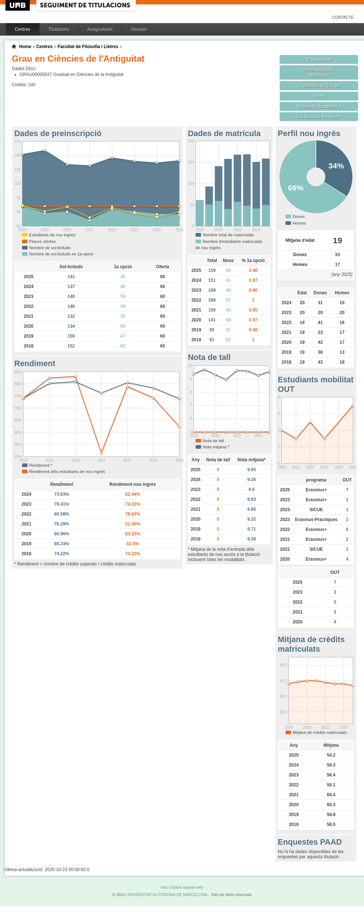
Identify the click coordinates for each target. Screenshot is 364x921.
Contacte (343, 17)
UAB (18, 5)
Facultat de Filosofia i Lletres (88, 46)
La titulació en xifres (319, 116)
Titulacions (58, 29)
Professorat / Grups (319, 85)
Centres (22, 29)
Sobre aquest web (187, 887)
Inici (164, 887)
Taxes (319, 95)
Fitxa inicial (319, 59)
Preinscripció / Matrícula (319, 72)
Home (25, 46)
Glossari (139, 29)
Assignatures (100, 29)
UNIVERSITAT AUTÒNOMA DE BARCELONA (166, 894)
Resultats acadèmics (318, 106)
